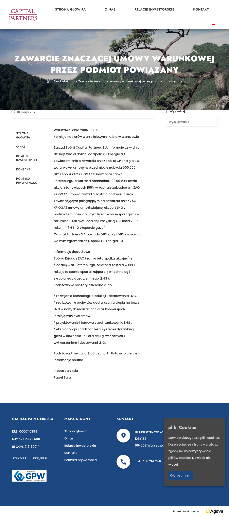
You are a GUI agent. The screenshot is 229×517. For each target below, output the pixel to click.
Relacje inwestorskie (154, 9)
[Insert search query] (191, 122)
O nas (110, 9)
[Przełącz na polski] (213, 24)
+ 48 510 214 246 (148, 461)
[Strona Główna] (48, 81)
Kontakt (201, 9)
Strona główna (70, 9)
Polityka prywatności (27, 181)
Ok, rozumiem (181, 475)
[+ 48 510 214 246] (123, 462)
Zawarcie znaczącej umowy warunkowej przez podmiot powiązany (130, 81)
